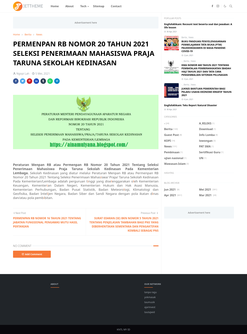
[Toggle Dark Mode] (225, 6)
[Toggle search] (231, 6)
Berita (184, 37)
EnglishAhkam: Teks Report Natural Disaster (190, 105)
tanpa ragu (150, 292)
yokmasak (150, 297)
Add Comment (32, 254)
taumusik (149, 302)
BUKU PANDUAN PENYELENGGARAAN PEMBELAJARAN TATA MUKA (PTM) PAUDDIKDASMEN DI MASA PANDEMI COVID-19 (203, 46)
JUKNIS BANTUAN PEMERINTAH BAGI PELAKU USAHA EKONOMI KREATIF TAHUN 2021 (206, 92)
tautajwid (149, 312)
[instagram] (218, 6)
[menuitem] (54, 6)
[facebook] (212, 6)
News (191, 37)
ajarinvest (149, 307)
